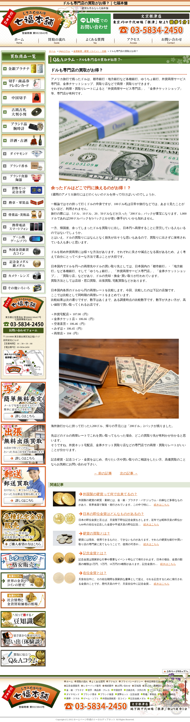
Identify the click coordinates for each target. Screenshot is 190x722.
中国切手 (117, 690)
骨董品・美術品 (167, 694)
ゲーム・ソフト (91, 698)
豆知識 (137, 685)
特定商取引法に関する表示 (160, 681)
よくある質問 (98, 681)
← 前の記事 (103, 473)
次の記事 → (129, 473)
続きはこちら (161, 504)
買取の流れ (82, 681)
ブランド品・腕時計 (159, 690)
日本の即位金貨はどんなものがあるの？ (113, 514)
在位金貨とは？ (95, 573)
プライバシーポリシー (132, 681)
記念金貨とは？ (95, 553)
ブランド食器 (106, 694)
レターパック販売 (92, 685)
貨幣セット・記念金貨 (128, 694)
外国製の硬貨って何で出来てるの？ (110, 494)
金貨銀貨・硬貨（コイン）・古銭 (89, 51)
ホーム (52, 51)
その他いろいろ (176, 698)
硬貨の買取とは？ (96, 533)
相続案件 (109, 685)
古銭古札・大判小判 (136, 690)
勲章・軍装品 (149, 694)
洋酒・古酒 (178, 690)
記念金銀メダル (138, 698)
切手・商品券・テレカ (99, 690)
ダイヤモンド (73, 694)
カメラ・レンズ (157, 698)
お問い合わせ (123, 685)
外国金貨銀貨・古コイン (114, 698)
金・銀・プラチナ (75, 690)
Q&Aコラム (64, 51)
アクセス (112, 681)
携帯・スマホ (73, 698)
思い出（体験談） (153, 685)
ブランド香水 (89, 694)
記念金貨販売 (73, 685)
